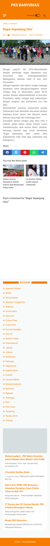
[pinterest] (25, 152)
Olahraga (10, 397)
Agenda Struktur (13, 288)
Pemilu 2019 (11, 416)
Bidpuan (9, 306)
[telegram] (42, 152)
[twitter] (16, 152)
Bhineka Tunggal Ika (15, 302)
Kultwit (9, 375)
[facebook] (7, 152)
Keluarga (10, 361)
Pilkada (9, 420)
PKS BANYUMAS (25, 5)
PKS (8, 402)
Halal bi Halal (12, 338)
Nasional (10, 388)
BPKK (8, 293)
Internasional (12, 343)
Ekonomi (10, 316)
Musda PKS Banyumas (16, 520)
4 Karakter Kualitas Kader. (17, 472)
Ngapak (9, 393)
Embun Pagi (11, 320)
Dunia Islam (11, 311)
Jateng (9, 347)
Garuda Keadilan (13, 329)
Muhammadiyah (13, 384)
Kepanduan (11, 366)
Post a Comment (36, 35)
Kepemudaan (12, 370)
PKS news (10, 407)
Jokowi (9, 352)
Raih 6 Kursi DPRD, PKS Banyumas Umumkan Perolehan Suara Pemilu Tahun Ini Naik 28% (22, 488)
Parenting (10, 411)
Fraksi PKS (11, 325)
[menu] (6, 15)
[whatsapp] (33, 152)
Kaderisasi (10, 357)
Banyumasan (12, 297)
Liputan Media (12, 379)
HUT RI (9, 334)
